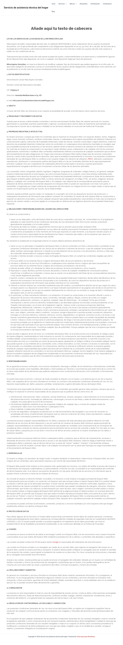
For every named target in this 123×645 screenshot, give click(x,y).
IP (36, 542)
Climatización (95, 4)
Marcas (73, 4)
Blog (53, 11)
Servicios (62, 4)
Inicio (53, 4)
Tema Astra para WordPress (86, 637)
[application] (66, 4)
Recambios (83, 4)
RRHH (90, 159)
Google (56, 542)
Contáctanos (107, 4)
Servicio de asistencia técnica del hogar (26, 7)
